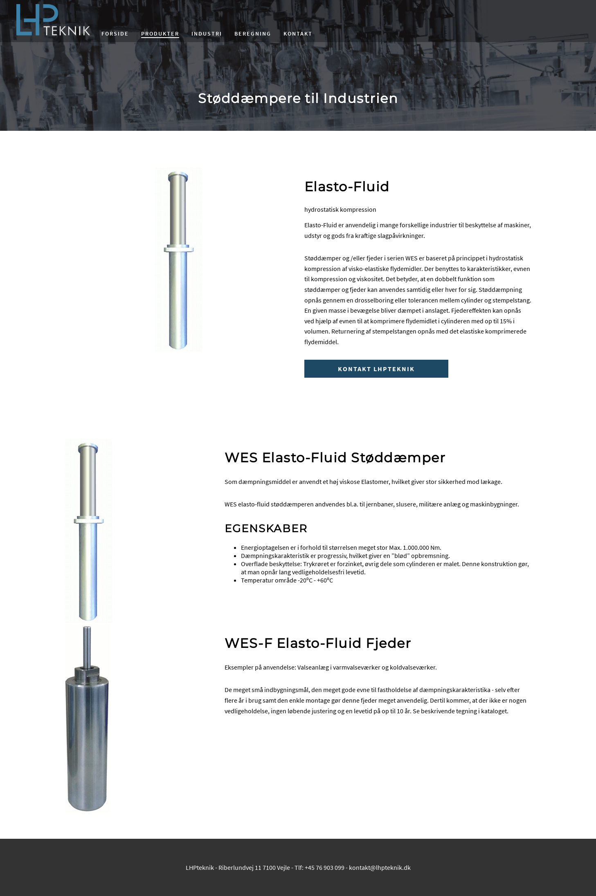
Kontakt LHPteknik (376, 369)
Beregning (252, 33)
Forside (115, 33)
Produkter (160, 33)
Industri (206, 33)
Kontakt (298, 33)
